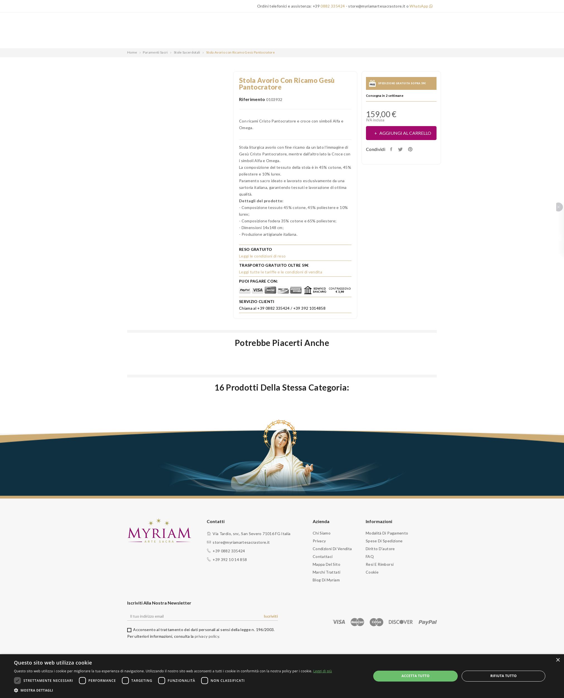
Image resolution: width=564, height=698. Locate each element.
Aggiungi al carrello (405, 133)
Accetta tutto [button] (416, 675)
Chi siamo (322, 533)
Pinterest (413, 149)
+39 (327, 6)
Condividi (392, 149)
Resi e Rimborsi (380, 564)
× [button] (558, 660)
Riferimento (252, 99)
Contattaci (323, 556)
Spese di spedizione (384, 540)
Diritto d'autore (380, 548)
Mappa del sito (326, 564)
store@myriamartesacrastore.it (241, 542)
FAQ (370, 556)
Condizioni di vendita (332, 548)
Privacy (319, 540)
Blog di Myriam (326, 579)
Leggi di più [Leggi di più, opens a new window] (322, 671)
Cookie (372, 572)
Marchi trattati (326, 572)
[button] (173, 690)
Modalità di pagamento (387, 533)
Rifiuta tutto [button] (503, 675)
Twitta (402, 149)
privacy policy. (207, 636)
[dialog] (282, 676)
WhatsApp (420, 6)
